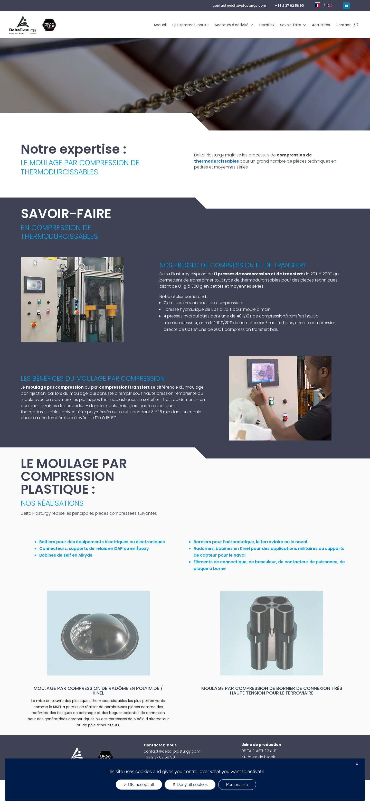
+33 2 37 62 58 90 (289, 5)
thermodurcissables (216, 161)
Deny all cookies (189, 784)
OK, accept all (139, 784)
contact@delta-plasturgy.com (239, 5)
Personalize (237, 784)
